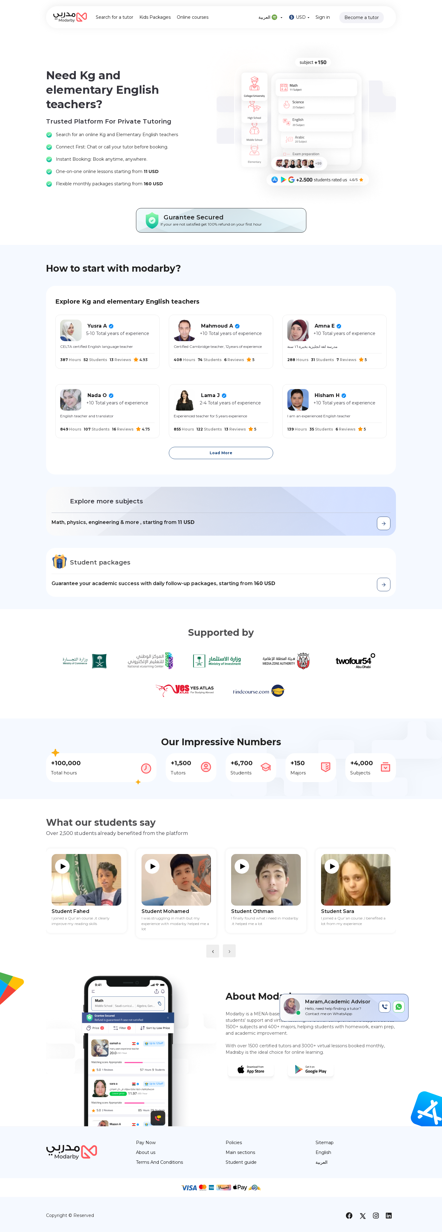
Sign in (323, 17)
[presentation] (212, 951)
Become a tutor (361, 17)
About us (145, 1152)
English (323, 1152)
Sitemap (325, 1142)
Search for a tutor (114, 17)
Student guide (241, 1162)
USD (299, 17)
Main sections (240, 1152)
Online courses (192, 17)
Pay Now (146, 1142)
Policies (234, 1142)
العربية (270, 17)
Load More (221, 453)
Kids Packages (155, 17)
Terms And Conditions (159, 1162)
